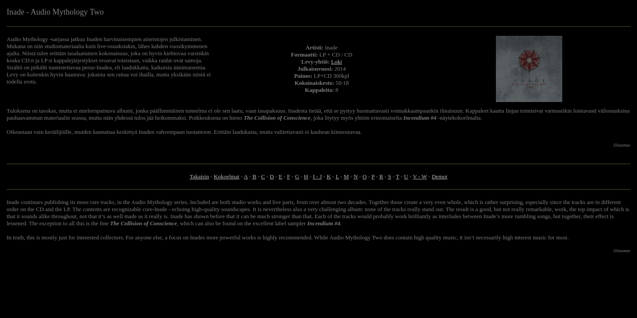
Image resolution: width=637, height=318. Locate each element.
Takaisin (199, 176)
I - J (317, 176)
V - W (420, 176)
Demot (439, 176)
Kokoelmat (226, 176)
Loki (336, 61)
